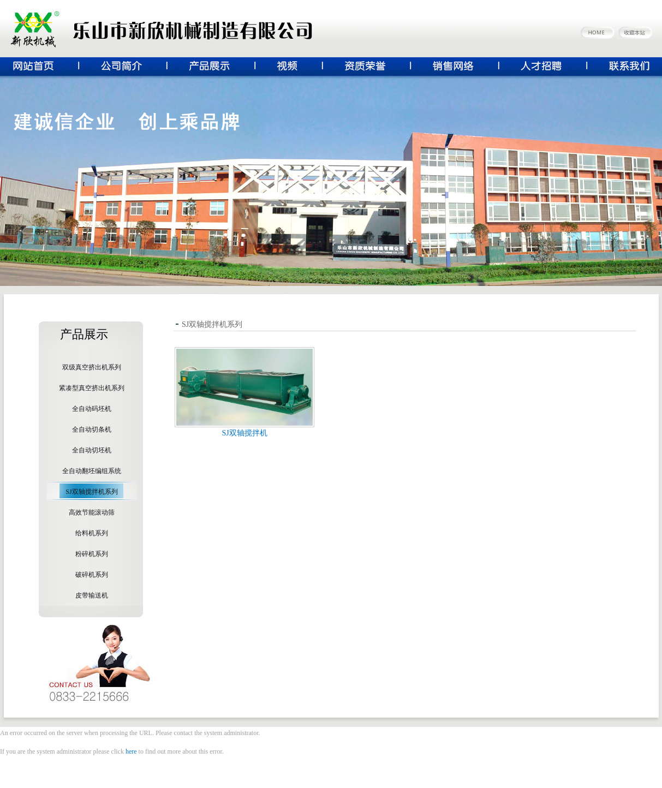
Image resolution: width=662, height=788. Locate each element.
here (131, 751)
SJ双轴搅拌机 (244, 433)
